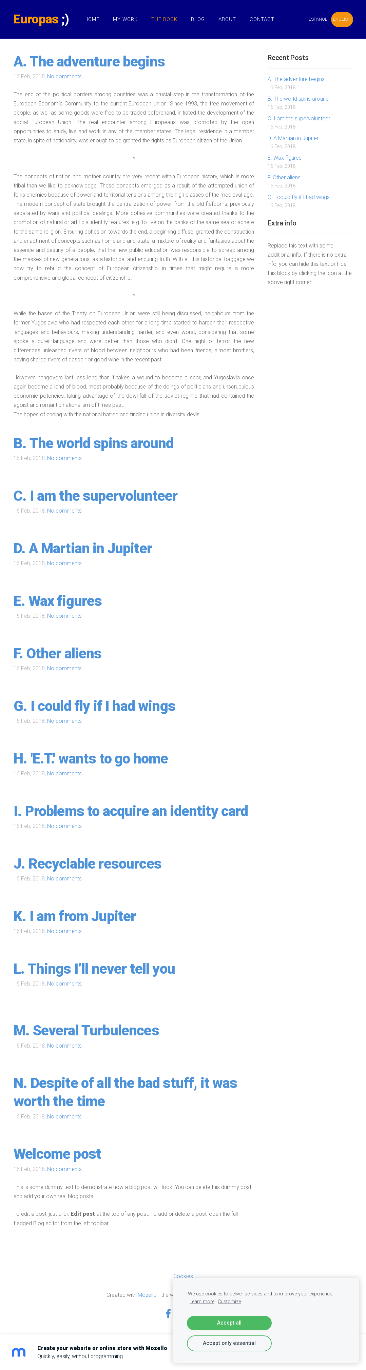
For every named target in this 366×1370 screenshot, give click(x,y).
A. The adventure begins (89, 61)
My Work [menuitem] (125, 19)
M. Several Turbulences (86, 1030)
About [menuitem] (227, 19)
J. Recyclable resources (87, 863)
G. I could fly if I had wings (94, 706)
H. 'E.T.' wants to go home (91, 758)
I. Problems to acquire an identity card (131, 811)
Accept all (229, 1322)
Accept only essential (229, 1343)
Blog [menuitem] (198, 19)
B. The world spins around (93, 443)
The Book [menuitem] (165, 19)
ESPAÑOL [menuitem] (317, 19)
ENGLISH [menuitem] (341, 19)
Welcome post (57, 1154)
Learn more (202, 1302)
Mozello (147, 1295)
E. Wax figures (58, 601)
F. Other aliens (58, 653)
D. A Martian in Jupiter (83, 548)
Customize (229, 1302)
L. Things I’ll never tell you (94, 968)
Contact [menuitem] (262, 19)
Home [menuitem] (92, 19)
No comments (64, 76)
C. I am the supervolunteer (95, 496)
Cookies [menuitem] (183, 1276)
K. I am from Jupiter (75, 916)
